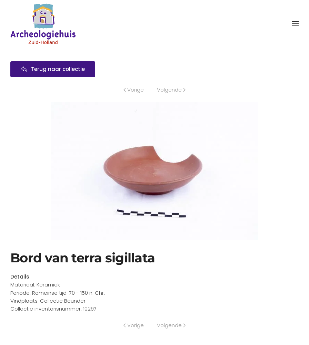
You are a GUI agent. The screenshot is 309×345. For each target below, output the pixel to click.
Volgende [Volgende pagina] (171, 89)
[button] (295, 24)
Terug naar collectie (53, 69)
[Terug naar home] (43, 23)
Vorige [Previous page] (133, 89)
